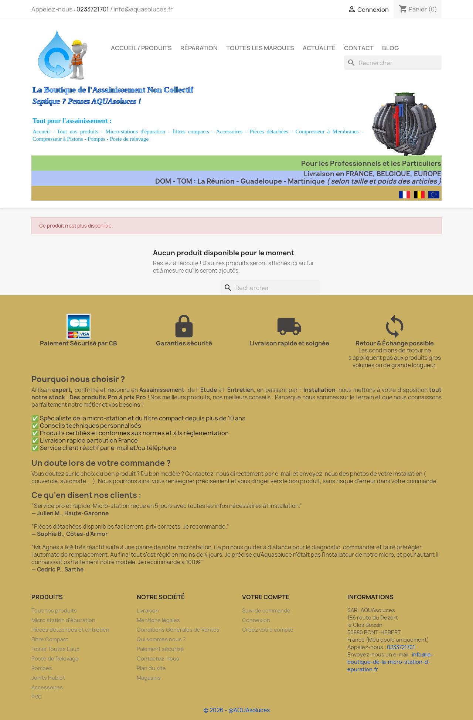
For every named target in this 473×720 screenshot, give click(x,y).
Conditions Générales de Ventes (178, 629)
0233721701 (92, 9)
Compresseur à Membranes (326, 131)
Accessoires (229, 131)
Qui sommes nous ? (161, 639)
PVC (36, 696)
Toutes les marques (260, 48)
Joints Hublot (48, 677)
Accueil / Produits (141, 48)
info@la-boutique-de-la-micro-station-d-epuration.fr (390, 662)
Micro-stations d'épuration (136, 131)
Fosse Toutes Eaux (55, 648)
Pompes (96, 139)
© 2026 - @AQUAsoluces (237, 710)
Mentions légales (158, 620)
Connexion (256, 620)
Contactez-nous (158, 658)
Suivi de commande (266, 610)
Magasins (149, 677)
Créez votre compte (267, 629)
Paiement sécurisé (160, 648)
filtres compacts (191, 131)
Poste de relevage (129, 139)
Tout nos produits (77, 131)
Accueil (41, 131)
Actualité (319, 48)
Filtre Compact (49, 639)
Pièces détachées (269, 131)
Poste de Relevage (55, 658)
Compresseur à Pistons (58, 139)
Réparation (199, 48)
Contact (359, 48)
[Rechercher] (393, 62)
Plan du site (151, 668)
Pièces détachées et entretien (70, 629)
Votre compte (265, 597)
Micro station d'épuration (63, 620)
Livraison (148, 610)
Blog (390, 48)
